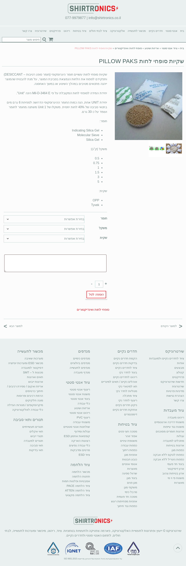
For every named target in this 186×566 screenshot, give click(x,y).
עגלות (180, 436)
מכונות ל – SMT (33, 372)
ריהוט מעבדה (176, 417)
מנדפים (84, 351)
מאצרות (179, 482)
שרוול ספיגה (129, 473)
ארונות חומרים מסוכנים (170, 431)
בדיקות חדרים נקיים (125, 363)
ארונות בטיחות (175, 445)
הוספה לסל (96, 294)
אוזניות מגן (130, 454)
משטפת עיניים (128, 440)
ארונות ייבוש (35, 381)
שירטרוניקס (174, 351)
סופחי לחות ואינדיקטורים (128, 48)
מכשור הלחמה (81, 471)
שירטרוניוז (41, 30)
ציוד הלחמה (80, 465)
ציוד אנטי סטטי (169, 48)
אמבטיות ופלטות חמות (76, 481)
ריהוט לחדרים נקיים (125, 377)
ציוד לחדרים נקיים (126, 367)
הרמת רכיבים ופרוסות (30, 395)
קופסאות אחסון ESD (77, 436)
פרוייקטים (55, 30)
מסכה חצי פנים (128, 431)
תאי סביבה (36, 445)
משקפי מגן (130, 487)
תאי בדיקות (36, 450)
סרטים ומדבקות (80, 450)
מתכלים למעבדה (173, 440)
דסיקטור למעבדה (32, 367)
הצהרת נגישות (175, 395)
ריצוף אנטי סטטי (80, 389)
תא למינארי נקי (127, 386)
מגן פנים (132, 482)
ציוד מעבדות (174, 410)
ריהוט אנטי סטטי (80, 412)
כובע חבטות (129, 459)
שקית (103, 237)
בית (182, 30)
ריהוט (67, 30)
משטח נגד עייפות (173, 426)
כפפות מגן (178, 450)
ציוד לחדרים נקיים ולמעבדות (166, 358)
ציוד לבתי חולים (98, 30)
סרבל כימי (131, 492)
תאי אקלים (36, 431)
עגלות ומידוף (82, 431)
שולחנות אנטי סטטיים (76, 426)
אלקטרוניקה (117, 30)
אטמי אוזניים (129, 464)
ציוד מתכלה (130, 395)
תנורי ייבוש (36, 436)
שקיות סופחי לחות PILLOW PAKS (141, 61)
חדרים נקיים (156, 30)
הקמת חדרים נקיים (125, 358)
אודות (180, 363)
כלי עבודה (84, 403)
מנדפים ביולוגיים (80, 363)
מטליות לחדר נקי (126, 391)
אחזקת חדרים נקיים (125, 409)
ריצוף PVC (83, 417)
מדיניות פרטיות (175, 391)
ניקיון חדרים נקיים (126, 405)
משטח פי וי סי (176, 478)
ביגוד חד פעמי (175, 464)
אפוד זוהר (131, 436)
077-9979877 (75, 18)
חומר (103, 218)
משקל (103, 228)
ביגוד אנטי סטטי (80, 398)
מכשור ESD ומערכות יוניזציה (25, 363)
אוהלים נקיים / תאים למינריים (119, 381)
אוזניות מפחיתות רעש (124, 501)
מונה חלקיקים (34, 400)
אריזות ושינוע (152, 48)
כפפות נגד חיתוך (127, 506)
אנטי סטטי (171, 30)
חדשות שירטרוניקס (172, 381)
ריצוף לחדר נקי (127, 400)
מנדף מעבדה (82, 372)
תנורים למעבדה (33, 440)
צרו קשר (27, 30)
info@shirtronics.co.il (105, 18)
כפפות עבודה (129, 445)
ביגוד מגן (132, 478)
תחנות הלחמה (81, 476)
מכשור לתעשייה (137, 30)
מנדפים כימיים (81, 358)
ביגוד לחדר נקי (128, 372)
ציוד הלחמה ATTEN (77, 490)
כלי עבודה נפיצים (79, 445)
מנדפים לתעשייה (80, 367)
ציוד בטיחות (79, 30)
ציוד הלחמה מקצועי (77, 495)
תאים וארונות (35, 377)
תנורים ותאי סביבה (28, 419)
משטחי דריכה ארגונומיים (169, 422)
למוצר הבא (13, 326)
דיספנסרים (130, 414)
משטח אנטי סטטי (79, 394)
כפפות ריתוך (129, 450)
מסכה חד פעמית (127, 496)
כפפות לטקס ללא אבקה (168, 454)
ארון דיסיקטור (175, 468)
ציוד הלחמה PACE (78, 485)
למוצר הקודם (171, 326)
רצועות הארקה (80, 440)
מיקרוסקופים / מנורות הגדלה (25, 405)
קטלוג (180, 372)
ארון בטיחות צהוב (173, 473)
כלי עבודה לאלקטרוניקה (27, 409)
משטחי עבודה (81, 422)
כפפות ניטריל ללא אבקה (168, 459)
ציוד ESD (84, 454)
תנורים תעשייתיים (32, 426)
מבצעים (179, 367)
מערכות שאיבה (33, 358)
